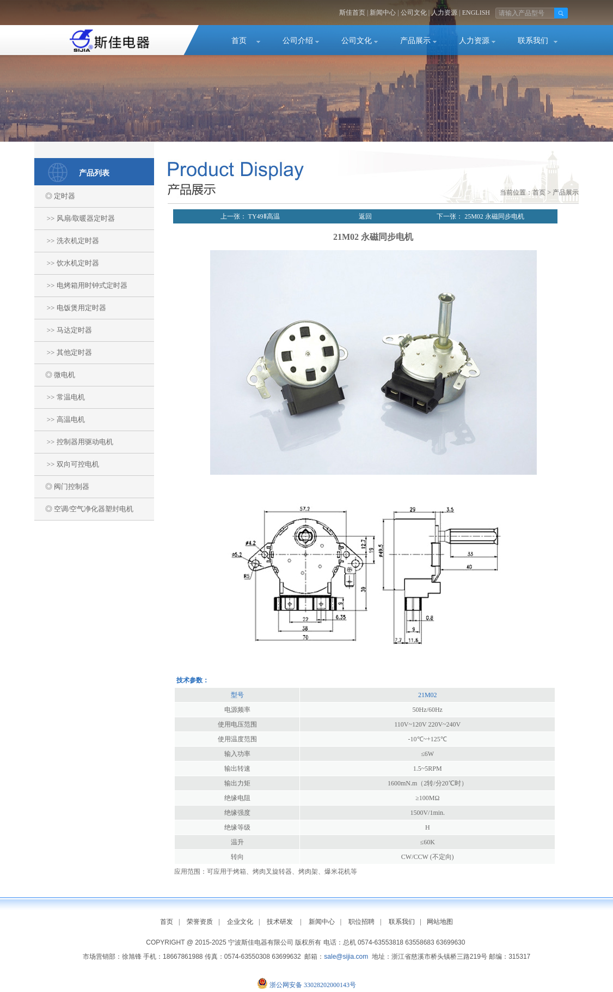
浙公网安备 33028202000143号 (312, 985)
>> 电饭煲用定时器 (70, 308)
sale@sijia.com (346, 956)
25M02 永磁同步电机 (493, 216)
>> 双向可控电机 (66, 464)
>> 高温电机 (59, 419)
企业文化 (240, 922)
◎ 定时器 (54, 196)
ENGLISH (476, 12)
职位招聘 (361, 922)
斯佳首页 (352, 12)
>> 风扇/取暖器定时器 (74, 218)
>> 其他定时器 (63, 352)
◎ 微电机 (54, 375)
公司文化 (414, 12)
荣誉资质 (200, 922)
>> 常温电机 (59, 397)
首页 (239, 41)
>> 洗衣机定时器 (66, 241)
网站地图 (440, 922)
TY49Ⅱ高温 (263, 216)
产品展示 (415, 41)
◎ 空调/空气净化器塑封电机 (83, 509)
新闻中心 (383, 12)
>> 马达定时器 (63, 330)
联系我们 (533, 41)
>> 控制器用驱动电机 (73, 442)
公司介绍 (298, 41)
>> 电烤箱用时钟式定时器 (80, 285)
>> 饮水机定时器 (66, 263)
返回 (365, 216)
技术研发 (280, 922)
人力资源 (444, 12)
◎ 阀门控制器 (61, 486)
